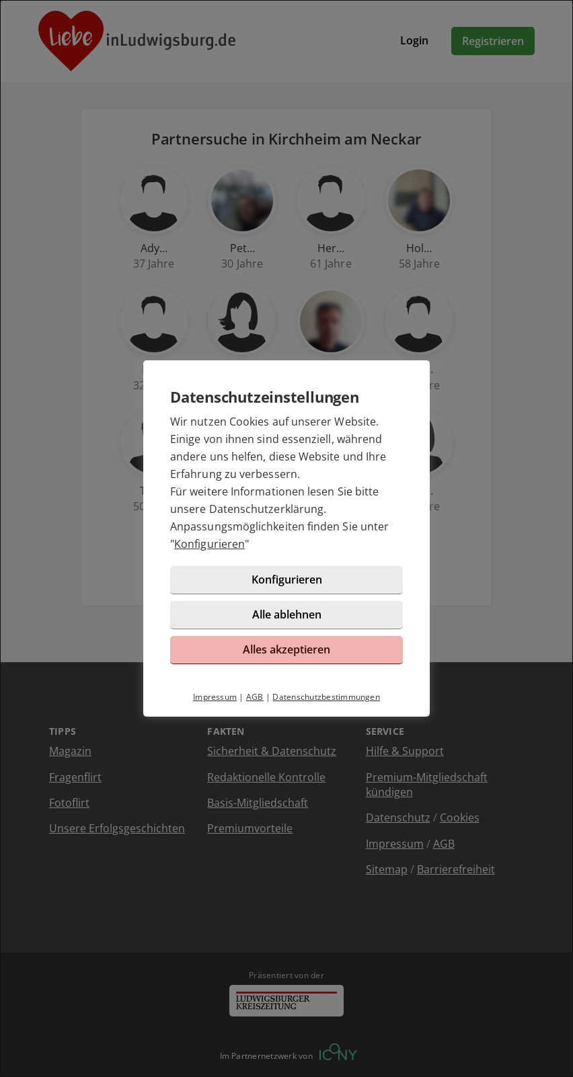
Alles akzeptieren (286, 649)
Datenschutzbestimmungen (326, 697)
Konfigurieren (209, 543)
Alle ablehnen (286, 614)
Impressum (215, 697)
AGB (255, 697)
